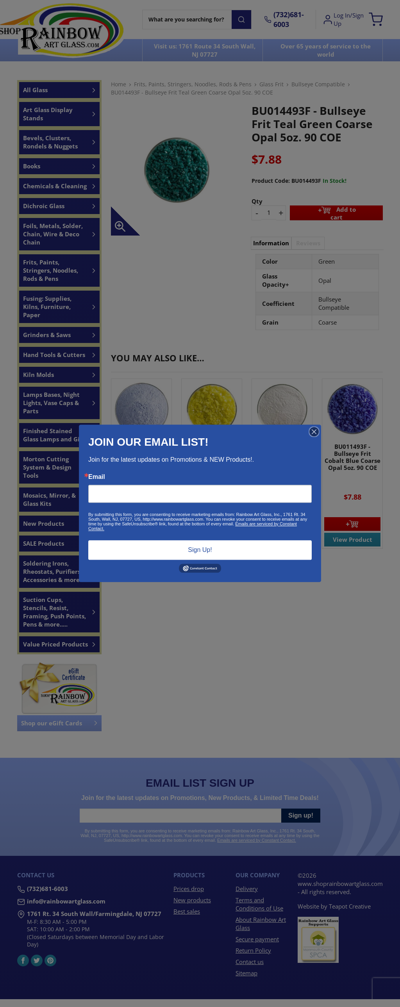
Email (96, 477)
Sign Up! (200, 549)
